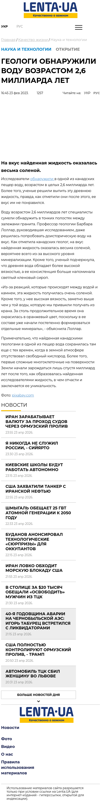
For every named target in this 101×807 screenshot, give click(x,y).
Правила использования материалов (17, 767)
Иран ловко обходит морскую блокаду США (34, 568)
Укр (4, 26)
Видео (8, 746)
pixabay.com (23, 395)
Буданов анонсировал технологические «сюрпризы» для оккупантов (34, 541)
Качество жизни (33, 40)
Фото (6, 738)
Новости (10, 727)
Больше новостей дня (38, 695)
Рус (20, 26)
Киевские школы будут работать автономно (34, 467)
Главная (8, 40)
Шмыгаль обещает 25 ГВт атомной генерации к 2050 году (38, 513)
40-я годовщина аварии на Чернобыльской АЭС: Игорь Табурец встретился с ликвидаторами (38, 621)
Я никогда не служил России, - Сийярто (32, 446)
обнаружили (42, 179)
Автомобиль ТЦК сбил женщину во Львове (33, 674)
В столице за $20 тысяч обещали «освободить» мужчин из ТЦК (35, 592)
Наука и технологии (69, 40)
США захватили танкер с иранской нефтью (36, 489)
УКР (87, 93)
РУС (96, 93)
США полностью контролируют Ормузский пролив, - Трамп (38, 650)
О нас (7, 754)
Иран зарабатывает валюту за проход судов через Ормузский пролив (37, 421)
